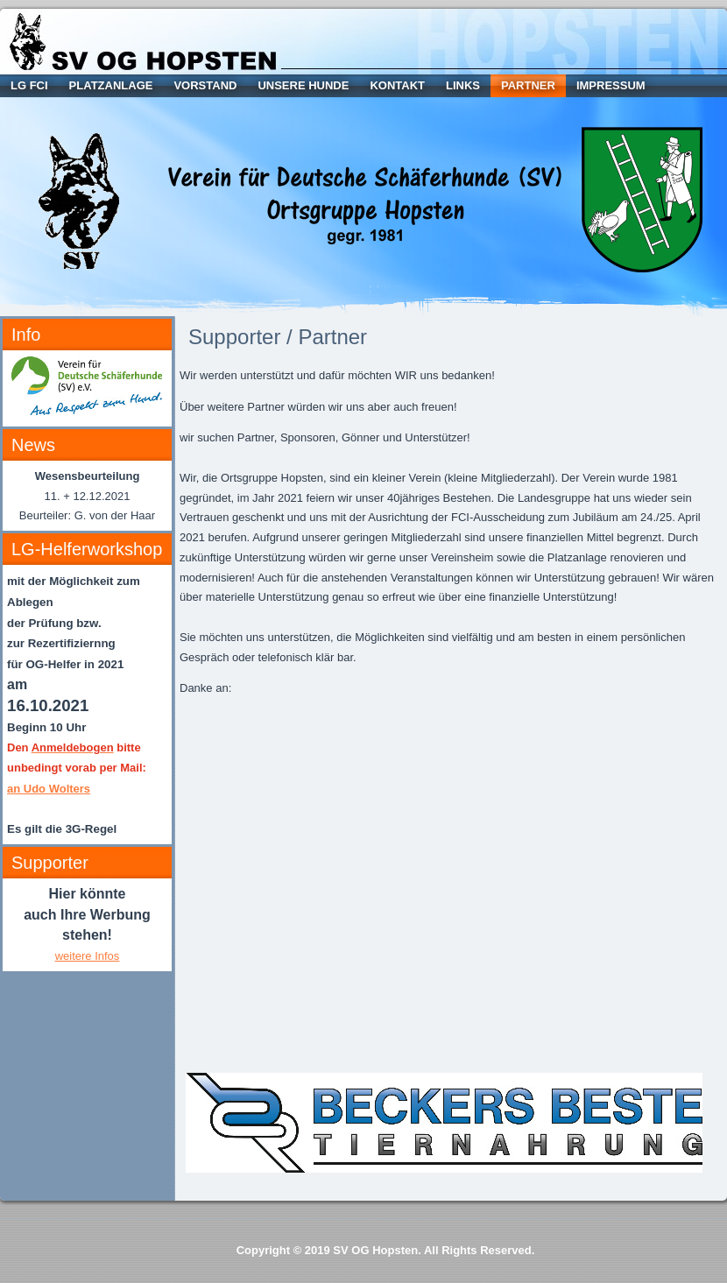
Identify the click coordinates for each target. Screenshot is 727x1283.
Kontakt (397, 85)
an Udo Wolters (48, 788)
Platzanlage (111, 85)
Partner (528, 85)
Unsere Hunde (303, 85)
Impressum (611, 85)
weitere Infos (87, 955)
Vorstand (204, 85)
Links (463, 85)
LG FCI (29, 85)
